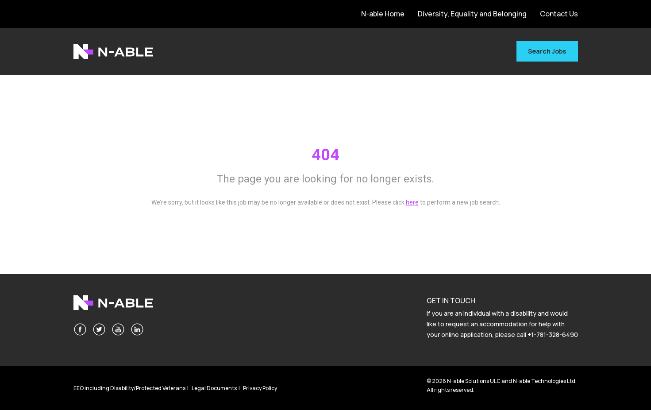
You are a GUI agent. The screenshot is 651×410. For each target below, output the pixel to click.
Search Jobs (547, 51)
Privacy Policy (260, 388)
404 (325, 155)
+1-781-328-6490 (553, 334)
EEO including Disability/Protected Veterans (129, 388)
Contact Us (559, 14)
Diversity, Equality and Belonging (472, 14)
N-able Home (382, 14)
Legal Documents (214, 388)
